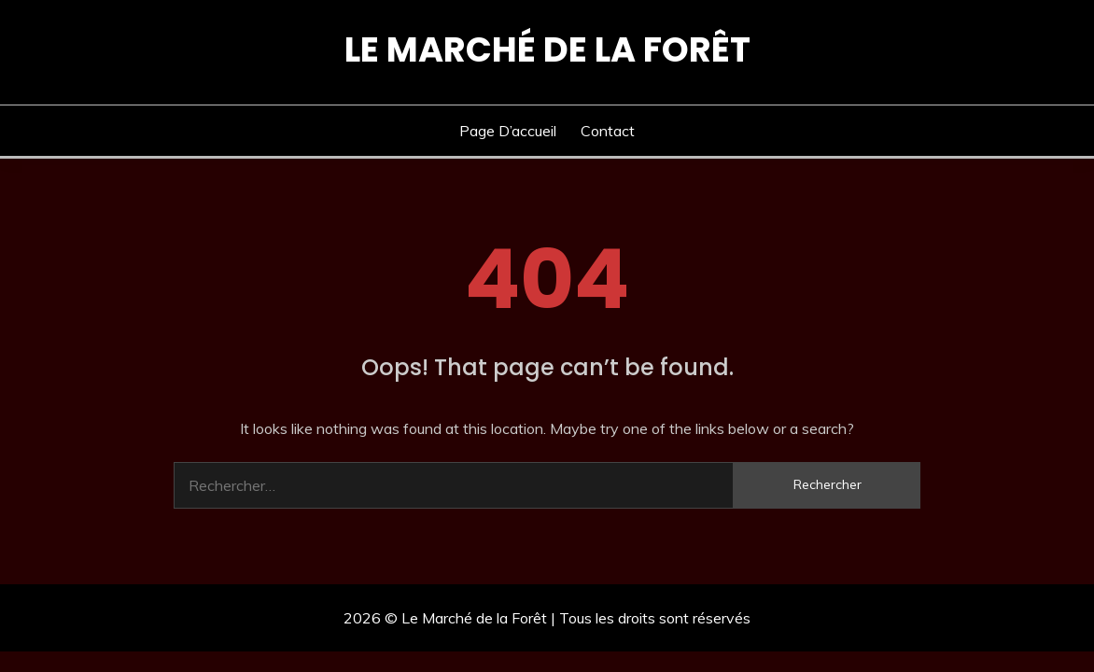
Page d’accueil (507, 130)
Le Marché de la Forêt (547, 49)
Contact (608, 130)
